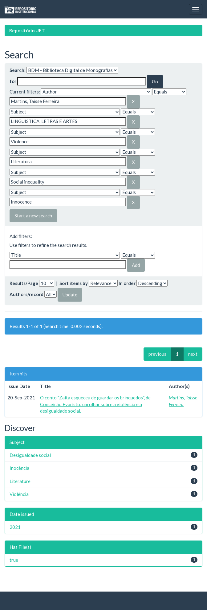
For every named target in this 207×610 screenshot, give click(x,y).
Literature (20, 481)
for (13, 81)
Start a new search (33, 215)
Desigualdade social (30, 455)
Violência (19, 494)
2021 (15, 527)
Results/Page (24, 283)
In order (127, 283)
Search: (18, 70)
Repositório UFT (27, 30)
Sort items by (73, 283)
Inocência (19, 468)
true (14, 560)
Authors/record (26, 294)
